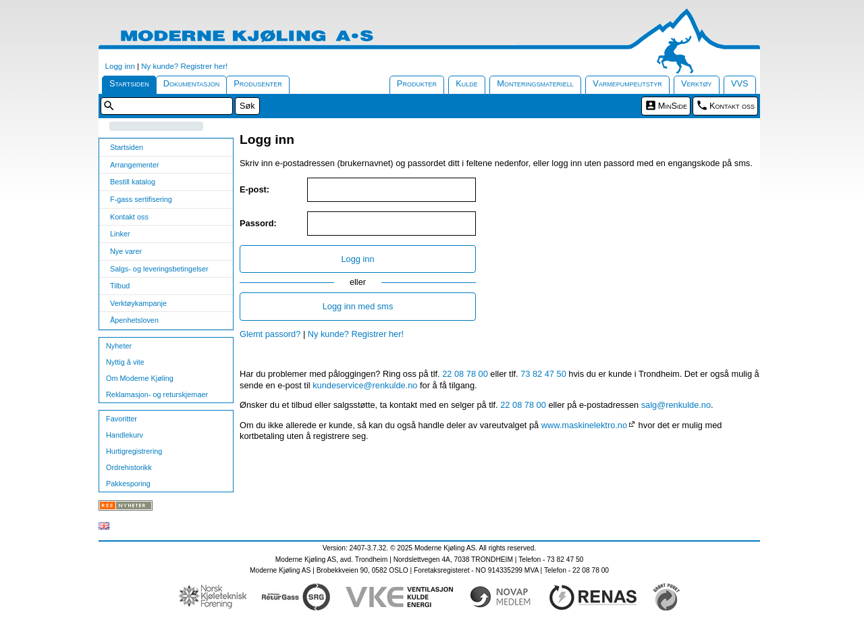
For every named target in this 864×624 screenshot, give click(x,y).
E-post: (254, 189)
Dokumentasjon (191, 83)
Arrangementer (134, 165)
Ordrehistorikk (129, 467)
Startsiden (129, 83)
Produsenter (258, 83)
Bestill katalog (132, 182)
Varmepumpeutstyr (627, 83)
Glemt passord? (270, 334)
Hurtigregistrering (134, 451)
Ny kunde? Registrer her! (184, 66)
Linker (120, 234)
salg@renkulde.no (676, 405)
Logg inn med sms (358, 306)
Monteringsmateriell (535, 83)
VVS (740, 83)
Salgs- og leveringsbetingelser (159, 269)
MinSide (672, 106)
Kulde (467, 83)
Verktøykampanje (138, 303)
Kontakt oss (732, 106)
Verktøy (696, 83)
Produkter (417, 83)
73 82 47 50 (543, 374)
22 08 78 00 (465, 374)
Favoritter (121, 419)
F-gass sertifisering (141, 199)
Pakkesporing (128, 483)
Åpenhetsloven (134, 320)
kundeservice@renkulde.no (365, 385)
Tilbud (120, 286)
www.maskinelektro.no (584, 425)
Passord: (258, 223)
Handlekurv (124, 435)
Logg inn (120, 66)
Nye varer (126, 251)
